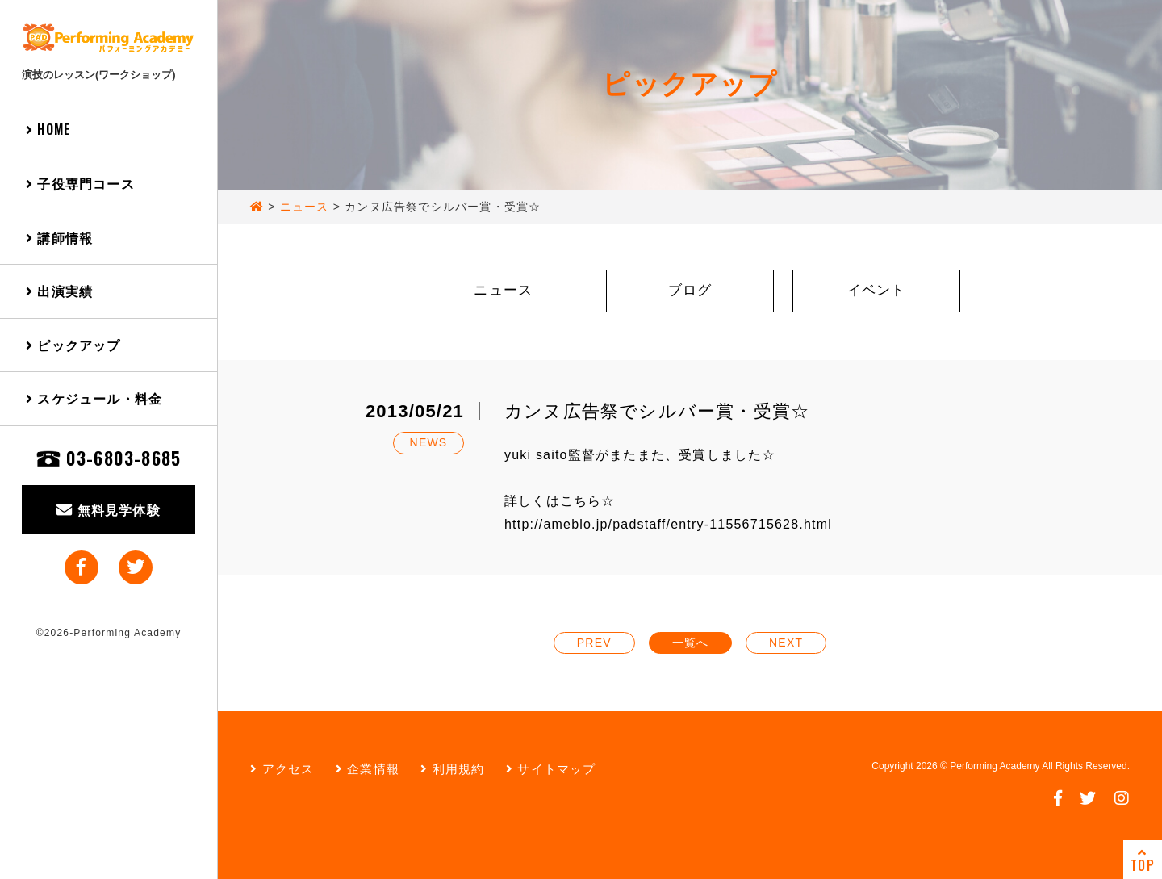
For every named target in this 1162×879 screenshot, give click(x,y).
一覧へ (690, 642)
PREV (594, 642)
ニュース (503, 290)
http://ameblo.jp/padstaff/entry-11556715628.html (668, 524)
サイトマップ (551, 769)
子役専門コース (80, 183)
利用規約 (452, 769)
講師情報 (59, 237)
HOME (48, 129)
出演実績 (59, 290)
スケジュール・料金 (94, 398)
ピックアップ (73, 344)
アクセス (282, 769)
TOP (1142, 860)
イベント (876, 290)
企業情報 (367, 769)
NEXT (786, 642)
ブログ (690, 290)
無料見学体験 (108, 509)
